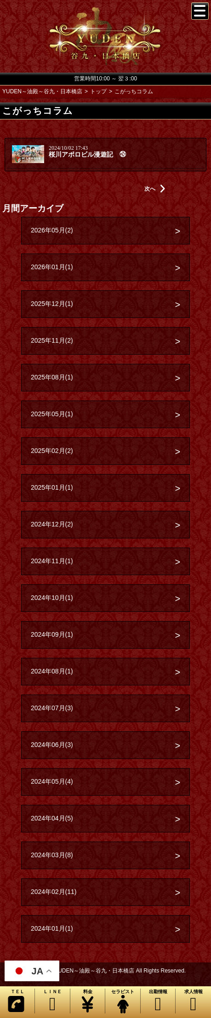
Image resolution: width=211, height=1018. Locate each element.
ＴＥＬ (16, 1001)
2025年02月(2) (52, 450)
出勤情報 (158, 1001)
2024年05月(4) (52, 781)
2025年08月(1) (52, 377)
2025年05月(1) (52, 414)
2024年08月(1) (52, 671)
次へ (154, 189)
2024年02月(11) (54, 891)
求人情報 (193, 1001)
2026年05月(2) (52, 230)
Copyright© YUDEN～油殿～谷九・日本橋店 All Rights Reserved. (105, 970)
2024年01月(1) (52, 928)
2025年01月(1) (52, 487)
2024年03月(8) (52, 855)
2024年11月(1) (52, 561)
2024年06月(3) (52, 744)
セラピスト (122, 1001)
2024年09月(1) (52, 634)
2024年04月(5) (52, 818)
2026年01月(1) (52, 267)
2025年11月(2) (52, 340)
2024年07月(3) (52, 708)
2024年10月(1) (52, 597)
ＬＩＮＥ (52, 1001)
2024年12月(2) (52, 524)
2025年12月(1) (52, 303)
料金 (87, 1001)
